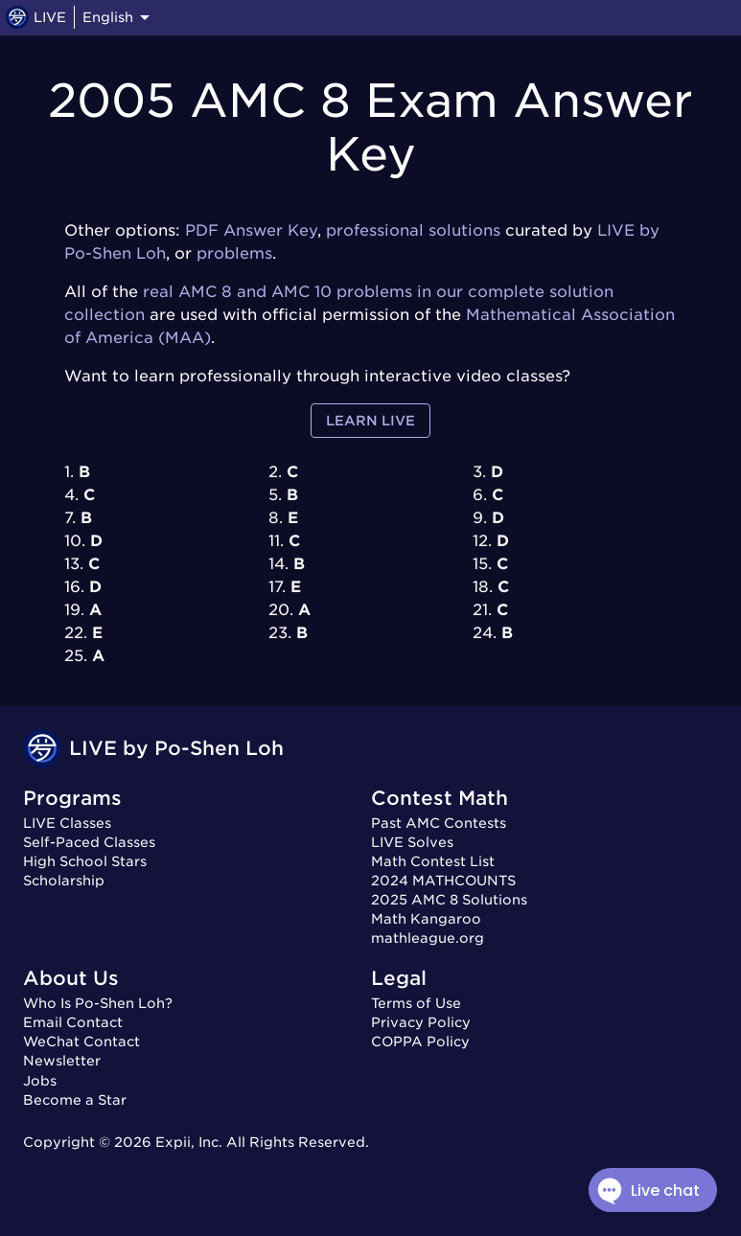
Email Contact (73, 1022)
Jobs (40, 1080)
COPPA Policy (420, 1041)
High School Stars (85, 861)
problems (234, 253)
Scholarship (63, 880)
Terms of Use (416, 1003)
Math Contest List (433, 861)
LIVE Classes (67, 823)
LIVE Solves (412, 842)
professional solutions (413, 230)
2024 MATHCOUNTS (443, 880)
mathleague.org (427, 938)
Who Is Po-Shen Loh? (98, 1003)
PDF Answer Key (251, 230)
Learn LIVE (370, 421)
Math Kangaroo (426, 919)
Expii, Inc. (188, 1142)
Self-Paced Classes (89, 842)
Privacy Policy (421, 1022)
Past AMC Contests (438, 823)
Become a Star (75, 1100)
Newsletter (62, 1060)
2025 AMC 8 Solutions (449, 899)
